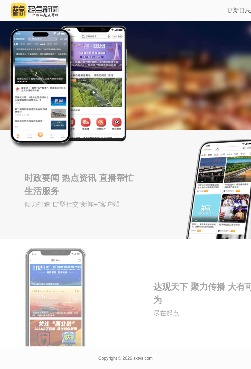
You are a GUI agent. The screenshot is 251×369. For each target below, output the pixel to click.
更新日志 (239, 10)
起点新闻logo (30, 10)
